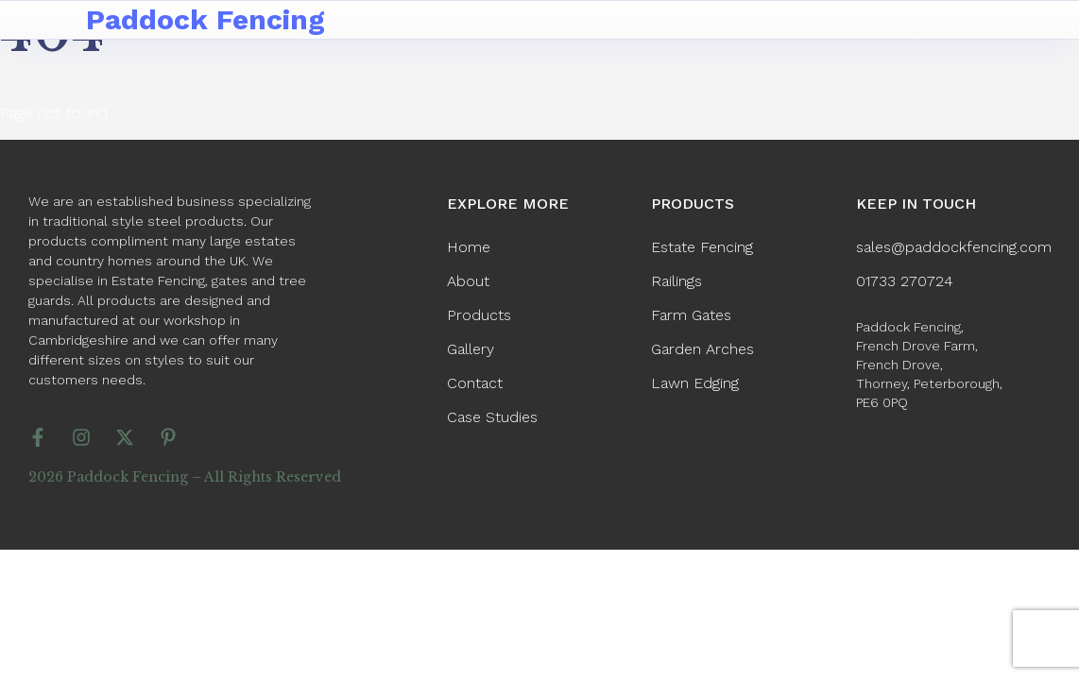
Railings (676, 281)
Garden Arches (702, 349)
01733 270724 (904, 281)
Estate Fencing (702, 247)
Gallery (470, 349)
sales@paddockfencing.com (954, 247)
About (468, 281)
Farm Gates (691, 315)
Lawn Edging (695, 383)
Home (468, 247)
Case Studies (492, 417)
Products (479, 315)
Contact (475, 383)
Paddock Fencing (205, 19)
